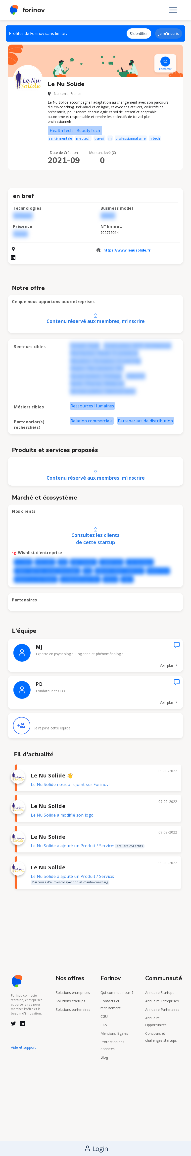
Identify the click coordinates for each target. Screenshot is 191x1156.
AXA (62, 562)
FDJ (87, 571)
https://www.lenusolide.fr (127, 250)
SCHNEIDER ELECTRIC (80, 579)
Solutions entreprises (73, 992)
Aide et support (23, 1047)
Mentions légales (114, 1033)
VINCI (127, 579)
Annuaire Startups (159, 992)
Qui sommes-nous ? (116, 992)
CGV (103, 1025)
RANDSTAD (158, 571)
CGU (104, 1016)
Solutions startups (70, 1001)
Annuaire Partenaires (162, 1009)
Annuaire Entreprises (162, 1001)
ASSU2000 (45, 562)
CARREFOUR (111, 562)
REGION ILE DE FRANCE (36, 579)
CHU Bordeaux (140, 562)
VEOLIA (110, 579)
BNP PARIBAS (83, 562)
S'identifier (139, 33)
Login (96, 1148)
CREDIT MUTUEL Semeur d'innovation (47, 571)
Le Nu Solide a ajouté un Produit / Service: (87, 845)
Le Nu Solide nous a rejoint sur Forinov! (70, 784)
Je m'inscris (168, 33)
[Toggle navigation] (173, 10)
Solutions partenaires (73, 1009)
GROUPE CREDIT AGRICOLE (119, 571)
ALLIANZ (23, 562)
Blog (104, 1057)
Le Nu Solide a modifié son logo (62, 815)
